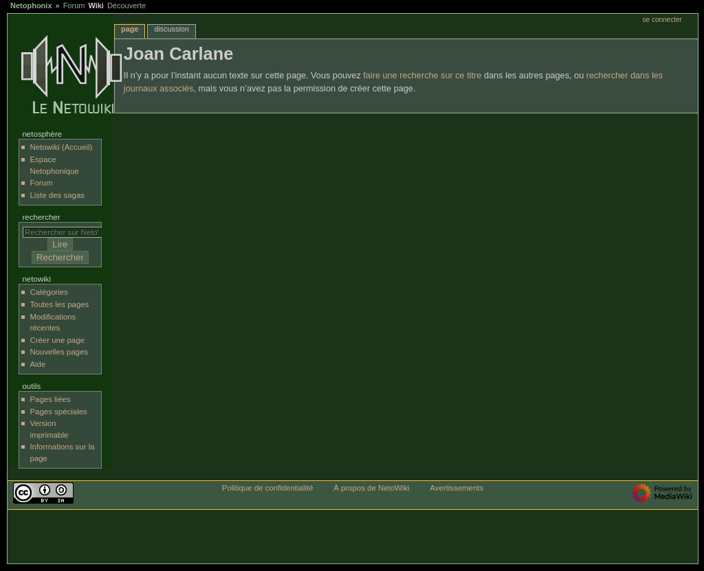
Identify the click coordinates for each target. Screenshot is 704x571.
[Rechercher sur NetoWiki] (66, 232)
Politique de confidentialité (268, 488)
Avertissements (456, 488)
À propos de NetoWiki (371, 488)
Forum (74, 5)
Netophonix (31, 5)
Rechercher (41, 217)
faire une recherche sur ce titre (422, 75)
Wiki (96, 5)
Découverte (126, 5)
